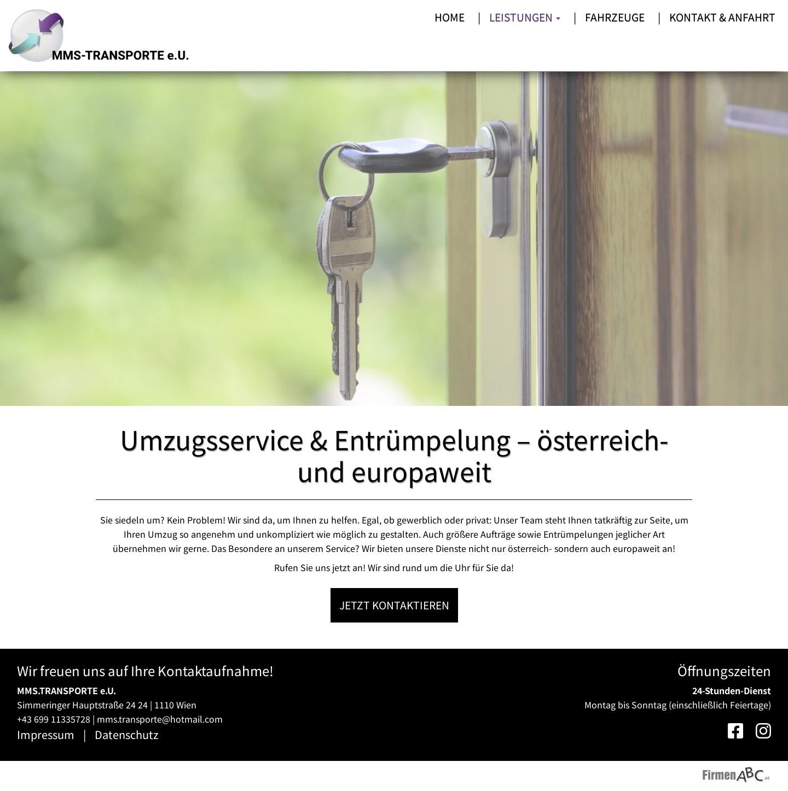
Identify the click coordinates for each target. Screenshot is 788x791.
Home (449, 17)
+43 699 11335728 (53, 718)
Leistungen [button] (524, 17)
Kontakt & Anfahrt (722, 17)
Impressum (45, 734)
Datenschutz (127, 734)
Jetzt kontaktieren (394, 605)
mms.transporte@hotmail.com (160, 718)
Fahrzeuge (615, 17)
